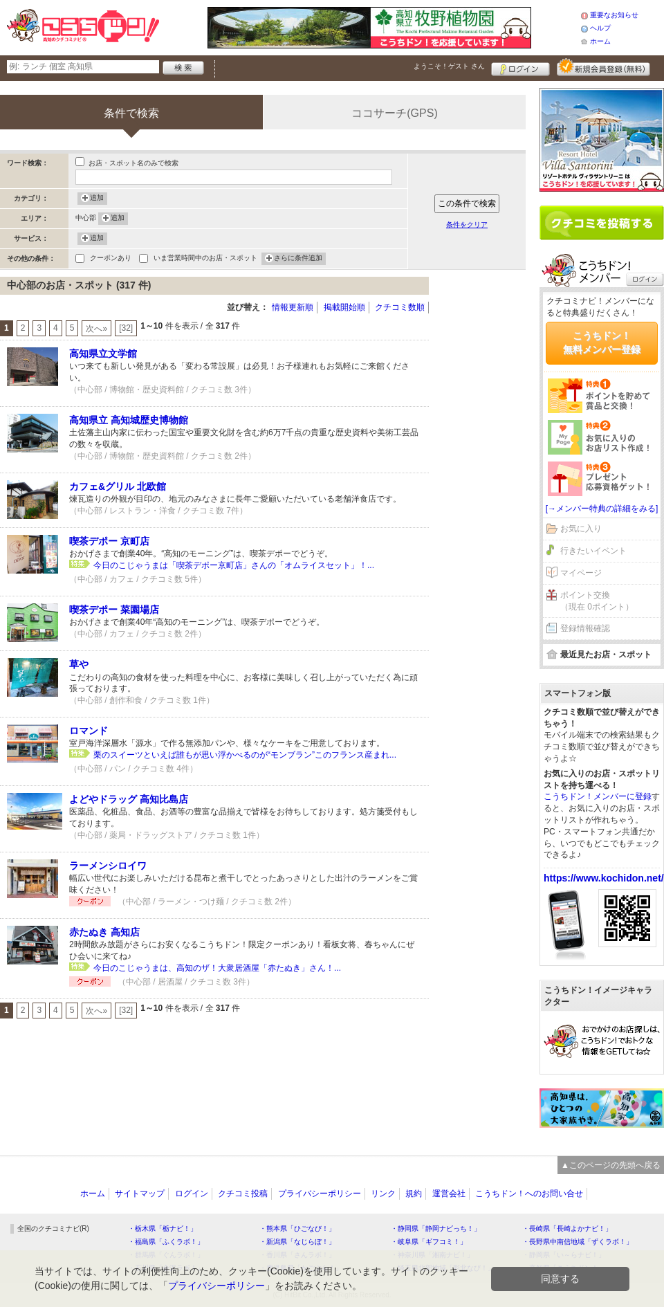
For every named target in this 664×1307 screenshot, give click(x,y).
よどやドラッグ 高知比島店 (128, 799)
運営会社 (448, 1193)
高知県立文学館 (103, 353)
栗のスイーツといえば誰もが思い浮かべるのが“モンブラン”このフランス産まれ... (244, 755)
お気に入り (581, 528)
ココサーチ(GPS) (394, 113)
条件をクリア (467, 224)
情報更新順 (292, 307)
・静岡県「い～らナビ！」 (563, 1255)
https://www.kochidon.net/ (604, 878)
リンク (383, 1193)
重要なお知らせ (614, 15)
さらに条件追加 (298, 259)
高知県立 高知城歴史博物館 (128, 420)
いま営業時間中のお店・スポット (205, 259)
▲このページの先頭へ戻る (611, 1165)
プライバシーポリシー (319, 1193)
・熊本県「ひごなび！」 (297, 1228)
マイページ (581, 573)
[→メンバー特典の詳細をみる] (602, 508)
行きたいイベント (593, 551)
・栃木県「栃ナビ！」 (162, 1228)
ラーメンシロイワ (108, 865)
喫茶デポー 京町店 (109, 541)
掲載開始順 (344, 307)
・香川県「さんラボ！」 (297, 1255)
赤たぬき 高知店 (104, 932)
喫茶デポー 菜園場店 (114, 609)
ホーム (600, 41)
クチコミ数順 (400, 307)
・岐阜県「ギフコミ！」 (429, 1241)
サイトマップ (140, 1193)
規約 (413, 1193)
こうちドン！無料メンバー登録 (601, 342)
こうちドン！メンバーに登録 (598, 796)
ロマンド (88, 730)
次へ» (96, 328)
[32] (126, 328)
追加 (97, 198)
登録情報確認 (585, 628)
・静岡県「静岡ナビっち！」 (436, 1228)
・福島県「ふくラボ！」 (166, 1241)
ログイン (520, 67)
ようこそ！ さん (449, 66)
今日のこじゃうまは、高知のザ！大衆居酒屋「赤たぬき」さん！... (217, 968)
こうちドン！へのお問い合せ (529, 1193)
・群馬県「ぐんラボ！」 (166, 1255)
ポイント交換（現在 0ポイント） (597, 601)
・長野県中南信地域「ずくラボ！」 (577, 1241)
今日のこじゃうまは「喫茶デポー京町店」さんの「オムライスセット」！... (233, 565)
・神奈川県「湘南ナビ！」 (432, 1255)
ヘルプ (600, 28)
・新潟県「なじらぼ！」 (297, 1241)
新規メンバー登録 (603, 67)
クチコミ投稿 (243, 1193)
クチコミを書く (602, 222)
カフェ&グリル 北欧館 (117, 486)
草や (79, 664)
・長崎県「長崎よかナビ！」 (567, 1228)
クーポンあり (110, 259)
